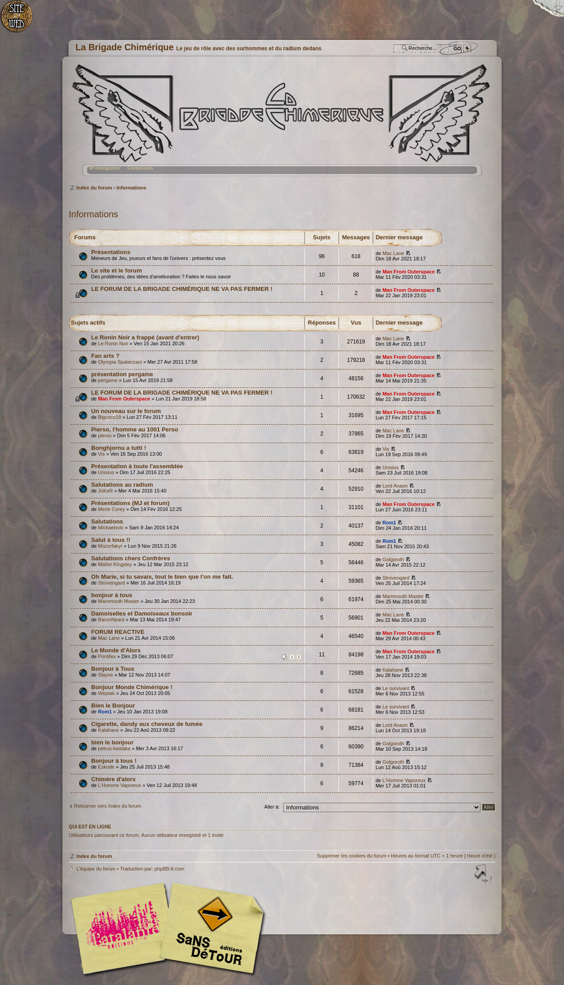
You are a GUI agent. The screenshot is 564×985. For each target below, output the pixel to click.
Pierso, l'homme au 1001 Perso (134, 429)
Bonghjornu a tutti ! (118, 447)
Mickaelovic (110, 527)
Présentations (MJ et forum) (130, 503)
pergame (107, 380)
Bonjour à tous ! (114, 760)
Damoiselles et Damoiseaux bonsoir (142, 613)
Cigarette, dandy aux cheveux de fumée (147, 724)
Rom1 (390, 522)
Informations (131, 187)
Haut (484, 874)
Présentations (110, 252)
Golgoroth (393, 559)
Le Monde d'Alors (116, 650)
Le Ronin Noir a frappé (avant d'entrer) (145, 337)
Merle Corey (111, 509)
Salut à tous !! (110, 539)
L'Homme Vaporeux (119, 785)
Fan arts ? (105, 355)
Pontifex (107, 656)
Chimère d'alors (113, 779)
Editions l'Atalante (170, 928)
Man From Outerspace (409, 271)
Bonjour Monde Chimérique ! (131, 687)
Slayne (105, 674)
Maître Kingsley (115, 564)
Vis (101, 454)
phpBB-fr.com (169, 868)
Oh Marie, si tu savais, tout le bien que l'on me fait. (162, 576)
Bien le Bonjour (113, 705)
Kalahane (393, 670)
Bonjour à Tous (112, 668)
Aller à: (272, 806)
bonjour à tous (111, 595)
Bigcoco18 (109, 417)
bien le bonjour (112, 742)
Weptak (106, 693)
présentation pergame (122, 374)
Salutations (107, 521)
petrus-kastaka (114, 748)
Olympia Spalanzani (120, 362)
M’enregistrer (105, 168)
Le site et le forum (116, 270)
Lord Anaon (395, 485)
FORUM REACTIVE (118, 632)
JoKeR (105, 490)
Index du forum (281, 123)
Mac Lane (393, 253)
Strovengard (111, 582)
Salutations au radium (122, 484)
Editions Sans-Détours (210, 929)
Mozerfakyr (110, 546)
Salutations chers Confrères (130, 558)
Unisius (106, 472)
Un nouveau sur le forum (126, 411)
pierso (104, 435)
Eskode (106, 767)
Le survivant (396, 688)
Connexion (140, 168)
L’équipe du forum (95, 868)
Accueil (21, 20)
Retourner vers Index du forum (107, 806)
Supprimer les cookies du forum (352, 855)
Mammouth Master (118, 601)
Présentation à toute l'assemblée (137, 466)
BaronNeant (111, 619)
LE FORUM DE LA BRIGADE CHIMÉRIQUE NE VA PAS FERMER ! (182, 289)
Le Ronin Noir (113, 343)
